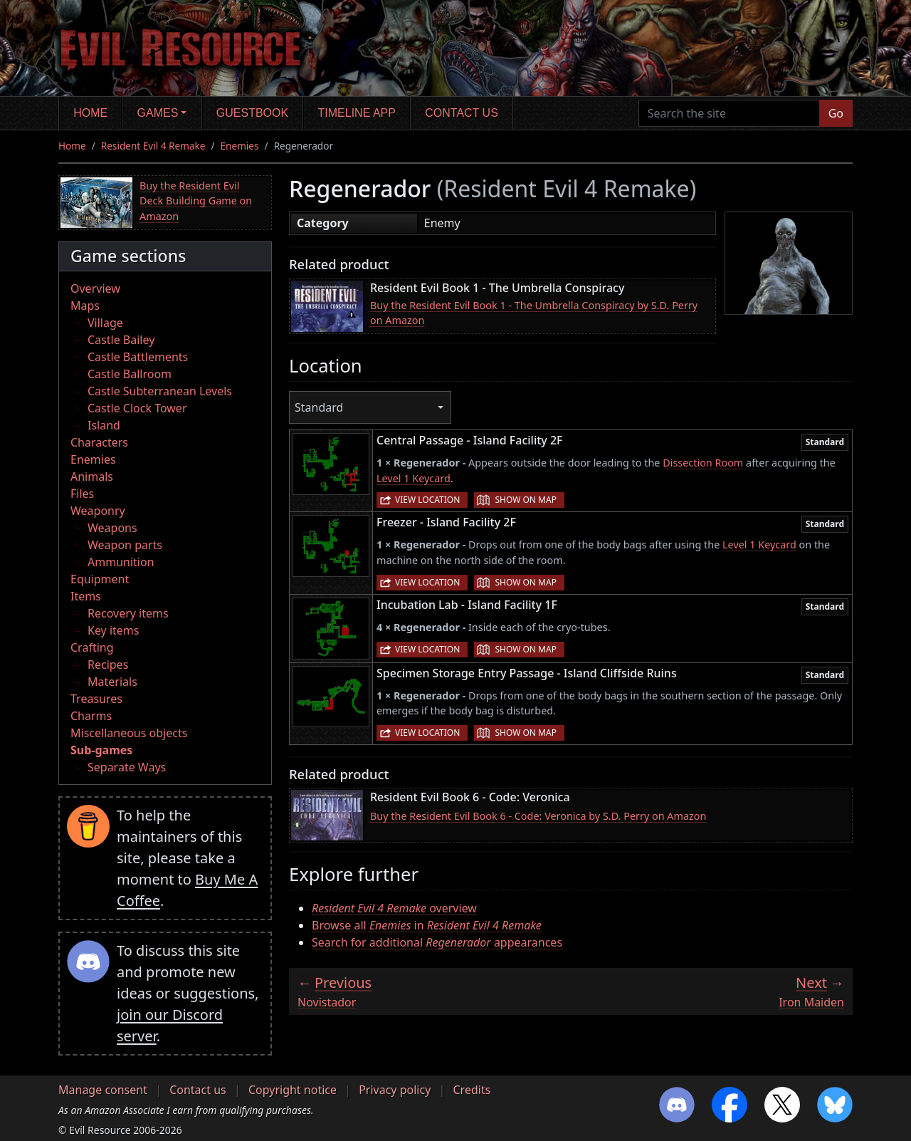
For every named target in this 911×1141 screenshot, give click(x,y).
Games (158, 113)
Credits (471, 1090)
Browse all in (427, 925)
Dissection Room (703, 462)
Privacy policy (395, 1090)
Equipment (99, 579)
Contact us (461, 113)
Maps (85, 305)
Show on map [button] (525, 500)
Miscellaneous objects (128, 733)
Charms (91, 716)
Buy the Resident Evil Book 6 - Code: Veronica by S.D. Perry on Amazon (538, 816)
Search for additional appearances (437, 942)
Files (82, 493)
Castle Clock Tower (137, 408)
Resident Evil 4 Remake (153, 145)
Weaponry (97, 511)
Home (90, 113)
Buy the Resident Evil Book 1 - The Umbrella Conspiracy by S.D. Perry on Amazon (533, 313)
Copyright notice (292, 1090)
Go (835, 113)
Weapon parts (125, 545)
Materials (112, 681)
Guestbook (252, 113)
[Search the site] (729, 113)
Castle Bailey (121, 340)
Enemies (240, 145)
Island (104, 425)
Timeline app (357, 113)
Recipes (108, 664)
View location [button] (427, 500)
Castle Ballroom (130, 374)
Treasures (96, 699)
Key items (113, 630)
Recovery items (128, 613)
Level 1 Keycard (413, 478)
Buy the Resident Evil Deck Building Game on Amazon (195, 201)
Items (85, 596)
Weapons (112, 528)
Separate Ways (127, 767)
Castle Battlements (138, 357)
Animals (91, 476)
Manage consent (102, 1090)
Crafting (92, 647)
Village (105, 322)
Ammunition (121, 562)
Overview (95, 288)
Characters (99, 442)
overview (394, 908)
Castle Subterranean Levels (160, 391)
